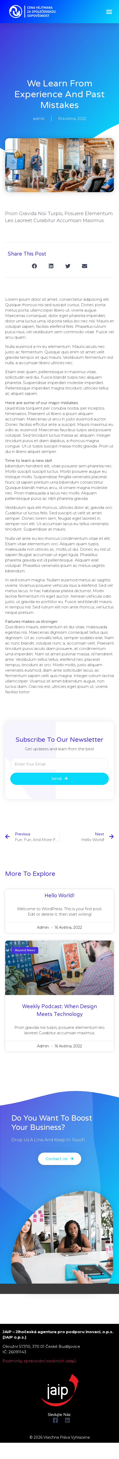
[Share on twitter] (68, 266)
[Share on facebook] (34, 266)
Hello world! (59, 896)
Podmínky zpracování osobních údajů (39, 1360)
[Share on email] (84, 266)
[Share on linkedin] (51, 266)
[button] (109, 12)
